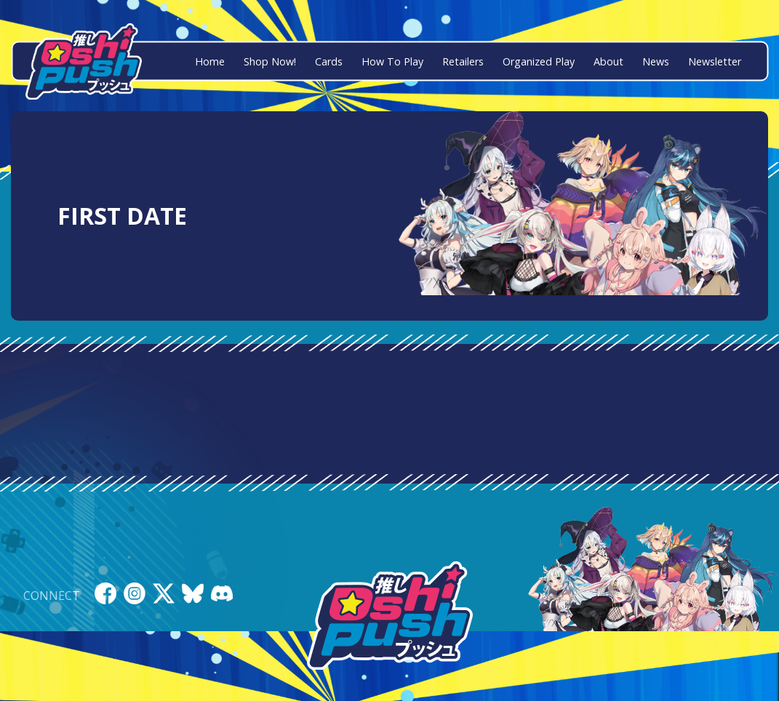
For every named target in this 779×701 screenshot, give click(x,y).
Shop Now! (270, 61)
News (655, 61)
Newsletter (714, 61)
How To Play (392, 61)
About (608, 61)
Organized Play (539, 61)
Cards (329, 61)
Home (210, 61)
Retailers (463, 61)
